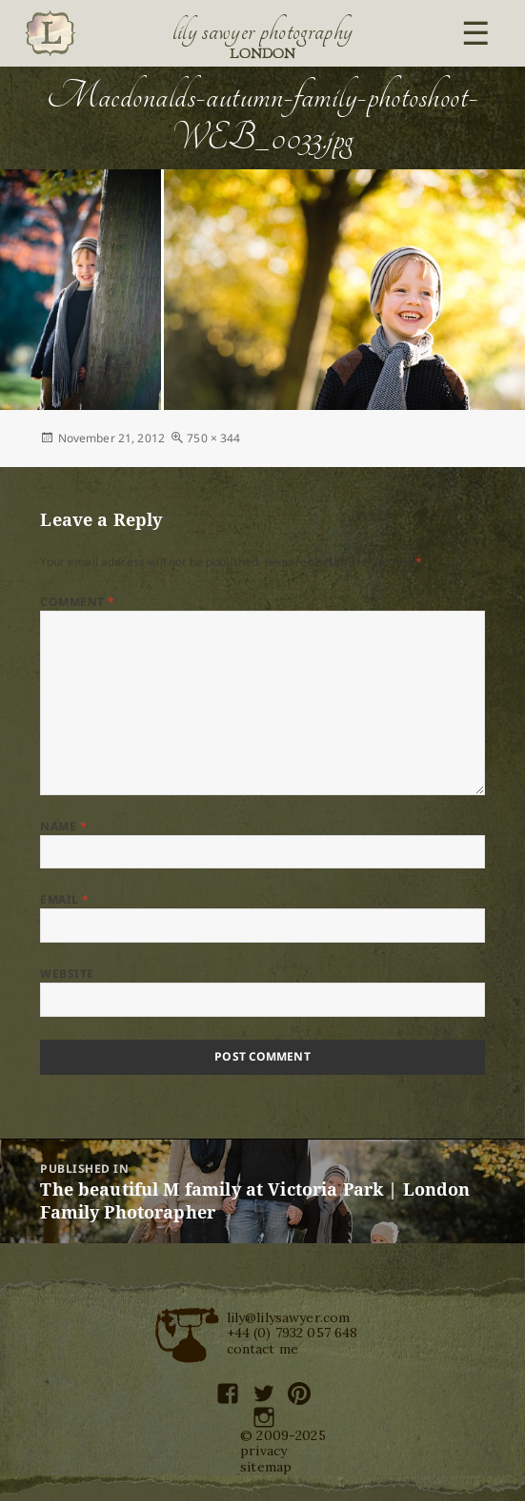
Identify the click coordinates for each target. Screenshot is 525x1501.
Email (64, 899)
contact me (263, 1348)
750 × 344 (213, 438)
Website (66, 973)
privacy (263, 1450)
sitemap (266, 1466)
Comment (77, 602)
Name (63, 826)
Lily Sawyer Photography (262, 31)
